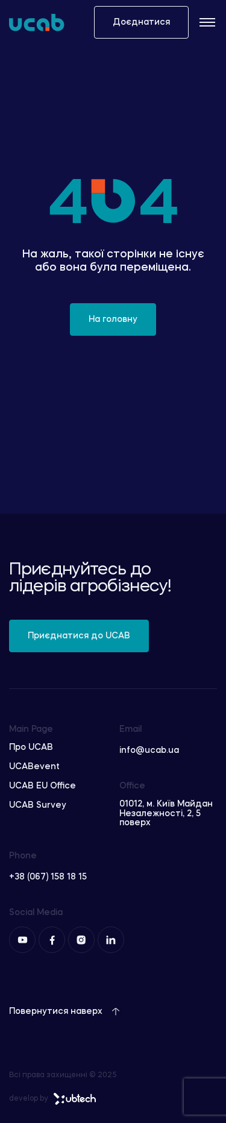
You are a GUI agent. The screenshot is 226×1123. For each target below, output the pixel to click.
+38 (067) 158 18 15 (48, 877)
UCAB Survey (37, 805)
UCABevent (34, 767)
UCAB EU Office (42, 786)
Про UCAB (31, 747)
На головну (113, 319)
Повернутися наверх (64, 1011)
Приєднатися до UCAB (79, 636)
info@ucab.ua (149, 750)
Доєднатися (141, 22)
